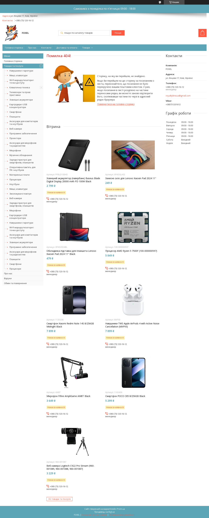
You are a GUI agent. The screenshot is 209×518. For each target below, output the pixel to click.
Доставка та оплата (66, 47)
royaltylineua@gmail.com (178, 95)
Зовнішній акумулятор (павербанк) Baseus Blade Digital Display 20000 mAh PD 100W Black (73, 180)
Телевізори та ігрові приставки (19, 93)
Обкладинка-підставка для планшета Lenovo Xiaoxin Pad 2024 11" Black (71, 252)
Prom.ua (121, 509)
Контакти (46, 47)
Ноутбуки (14, 184)
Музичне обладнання (20, 155)
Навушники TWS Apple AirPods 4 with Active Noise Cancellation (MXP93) (132, 325)
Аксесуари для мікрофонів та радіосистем (22, 144)
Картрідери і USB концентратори (18, 106)
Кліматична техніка (19, 87)
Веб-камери (15, 128)
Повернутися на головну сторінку (116, 104)
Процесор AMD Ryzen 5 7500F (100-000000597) (131, 250)
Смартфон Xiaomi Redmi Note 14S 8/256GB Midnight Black (70, 325)
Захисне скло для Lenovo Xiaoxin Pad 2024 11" (130, 178)
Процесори (15, 179)
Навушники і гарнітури (21, 70)
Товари (86, 47)
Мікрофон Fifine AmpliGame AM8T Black (68, 396)
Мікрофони (15, 150)
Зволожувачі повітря (20, 193)
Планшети (14, 116)
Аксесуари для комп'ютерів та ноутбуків (23, 122)
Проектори (15, 138)
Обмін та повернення (15, 283)
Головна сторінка (14, 47)
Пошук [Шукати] (118, 33)
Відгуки (8, 278)
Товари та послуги (13, 65)
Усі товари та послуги (59, 498)
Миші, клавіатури (18, 75)
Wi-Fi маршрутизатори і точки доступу (21, 81)
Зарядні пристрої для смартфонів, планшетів (21, 161)
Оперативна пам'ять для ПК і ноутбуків (22, 168)
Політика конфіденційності (122, 514)
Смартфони (15, 111)
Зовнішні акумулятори (21, 99)
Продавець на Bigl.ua (104, 511)
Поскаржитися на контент (94, 514)
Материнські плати (19, 174)
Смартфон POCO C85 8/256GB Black (125, 396)
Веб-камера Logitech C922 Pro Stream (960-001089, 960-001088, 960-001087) (70, 467)
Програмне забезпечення (23, 133)
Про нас (32, 47)
